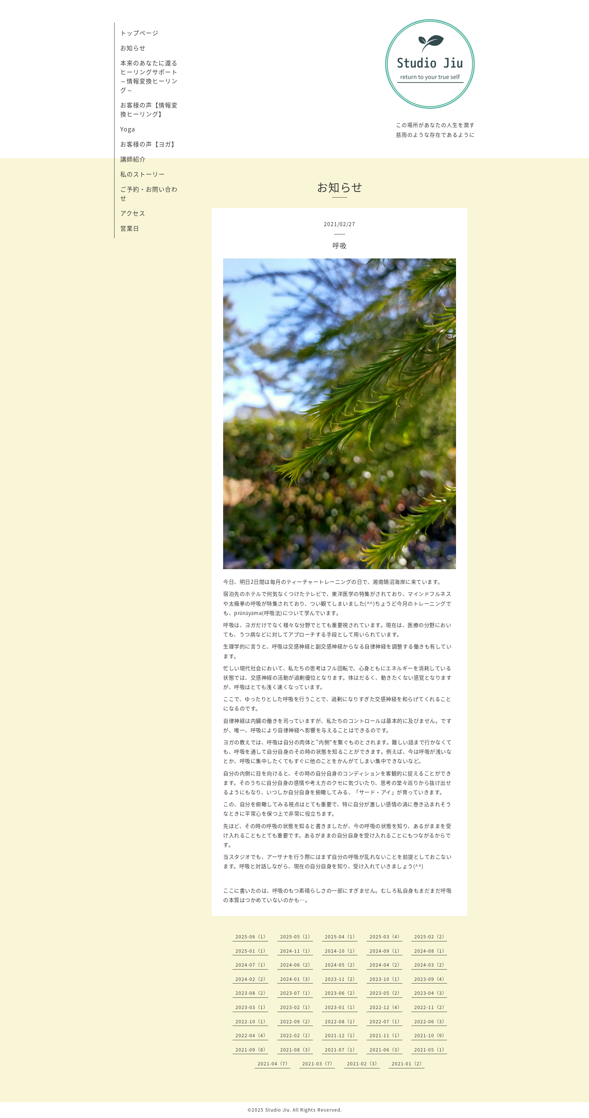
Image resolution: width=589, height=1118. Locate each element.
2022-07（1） (386, 1021)
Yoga (127, 128)
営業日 (129, 228)
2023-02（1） (296, 1007)
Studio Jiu (277, 1109)
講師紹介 (133, 158)
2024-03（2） (430, 964)
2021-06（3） (386, 1049)
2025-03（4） (386, 936)
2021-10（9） (430, 1035)
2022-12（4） (386, 1007)
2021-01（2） (408, 1063)
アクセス (132, 213)
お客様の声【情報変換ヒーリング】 (149, 109)
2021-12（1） (341, 1035)
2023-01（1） (341, 1007)
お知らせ (133, 47)
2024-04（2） (386, 964)
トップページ (139, 32)
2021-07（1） (341, 1049)
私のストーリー (142, 173)
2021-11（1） (386, 1035)
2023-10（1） (386, 979)
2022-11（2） (430, 1007)
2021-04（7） (274, 1063)
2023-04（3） (430, 993)
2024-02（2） (252, 979)
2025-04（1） (341, 936)
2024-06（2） (296, 964)
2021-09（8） (252, 1049)
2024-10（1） (341, 950)
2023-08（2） (252, 993)
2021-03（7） (318, 1063)
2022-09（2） (296, 1021)
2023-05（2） (386, 993)
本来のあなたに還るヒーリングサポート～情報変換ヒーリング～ (149, 76)
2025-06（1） (252, 936)
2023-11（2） (341, 979)
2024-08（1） (430, 950)
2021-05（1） (430, 1049)
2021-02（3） (363, 1063)
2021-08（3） (296, 1049)
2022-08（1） (341, 1021)
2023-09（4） (430, 979)
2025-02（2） (430, 936)
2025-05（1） (296, 936)
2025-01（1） (252, 950)
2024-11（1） (296, 950)
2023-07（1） (296, 993)
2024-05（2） (341, 964)
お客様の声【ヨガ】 (149, 143)
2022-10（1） (252, 1021)
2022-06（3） (430, 1021)
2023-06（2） (341, 993)
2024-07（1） (252, 964)
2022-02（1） (296, 1035)
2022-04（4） (252, 1035)
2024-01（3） (296, 979)
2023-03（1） (252, 1007)
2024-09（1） (386, 950)
